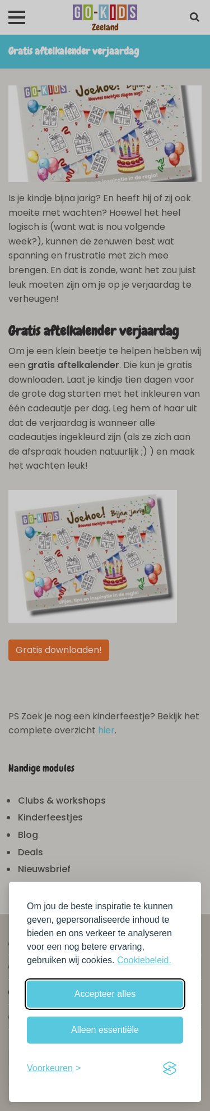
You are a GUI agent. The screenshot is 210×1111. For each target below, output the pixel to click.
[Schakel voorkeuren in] (54, 1068)
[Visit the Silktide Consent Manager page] (169, 1068)
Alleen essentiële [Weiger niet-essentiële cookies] (105, 1030)
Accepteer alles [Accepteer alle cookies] (105, 994)
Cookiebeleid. (144, 960)
